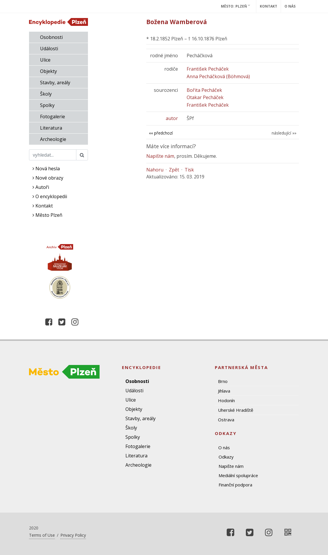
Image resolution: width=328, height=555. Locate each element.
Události (49, 48)
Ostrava (226, 419)
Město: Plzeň (235, 6)
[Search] (52, 154)
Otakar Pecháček (205, 97)
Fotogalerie (52, 116)
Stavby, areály (55, 82)
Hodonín (226, 400)
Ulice (45, 60)
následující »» (284, 133)
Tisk (189, 169)
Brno (223, 381)
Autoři (41, 187)
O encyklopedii (50, 196)
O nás (289, 6)
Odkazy (226, 457)
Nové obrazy (48, 178)
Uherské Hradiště (235, 410)
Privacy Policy (73, 535)
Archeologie (53, 139)
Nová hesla (46, 168)
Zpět (174, 169)
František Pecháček (208, 69)
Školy (46, 94)
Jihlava (224, 391)
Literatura (51, 128)
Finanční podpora (235, 485)
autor (172, 118)
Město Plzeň (47, 215)
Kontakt (268, 6)
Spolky (47, 105)
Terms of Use (42, 535)
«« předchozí (161, 133)
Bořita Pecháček (204, 90)
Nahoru (154, 169)
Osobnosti (51, 37)
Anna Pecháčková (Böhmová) (218, 76)
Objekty (48, 71)
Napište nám (160, 156)
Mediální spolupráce (238, 475)
